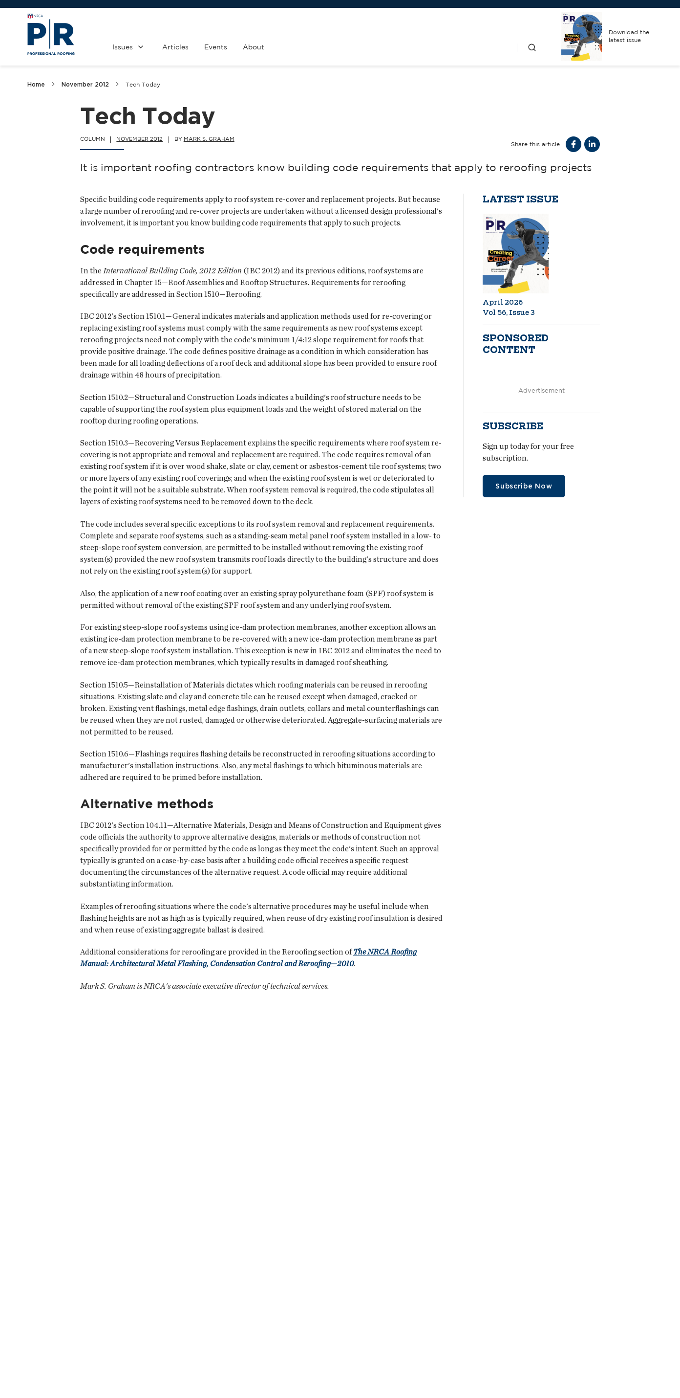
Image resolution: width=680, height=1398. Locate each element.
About (253, 47)
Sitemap (641, 1369)
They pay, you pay (508, 1176)
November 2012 (85, 84)
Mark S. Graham (209, 139)
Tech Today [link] (143, 84)
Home (36, 84)
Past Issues (389, 1292)
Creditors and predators (307, 1176)
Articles (175, 47)
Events (215, 47)
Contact (299, 1292)
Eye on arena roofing (81, 1176)
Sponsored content (516, 344)
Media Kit (299, 1318)
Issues (122, 47)
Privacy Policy (389, 1318)
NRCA (479, 1292)
